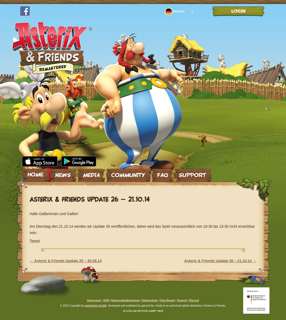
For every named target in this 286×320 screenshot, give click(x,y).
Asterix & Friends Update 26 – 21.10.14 (220, 261)
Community (128, 173)
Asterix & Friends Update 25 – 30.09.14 (66, 261)
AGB (106, 300)
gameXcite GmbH (96, 305)
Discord (194, 300)
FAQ (162, 173)
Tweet (35, 241)
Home (35, 173)
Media (91, 173)
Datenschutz (149, 300)
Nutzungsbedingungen (125, 300)
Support (192, 173)
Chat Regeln (167, 300)
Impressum (94, 300)
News (63, 173)
